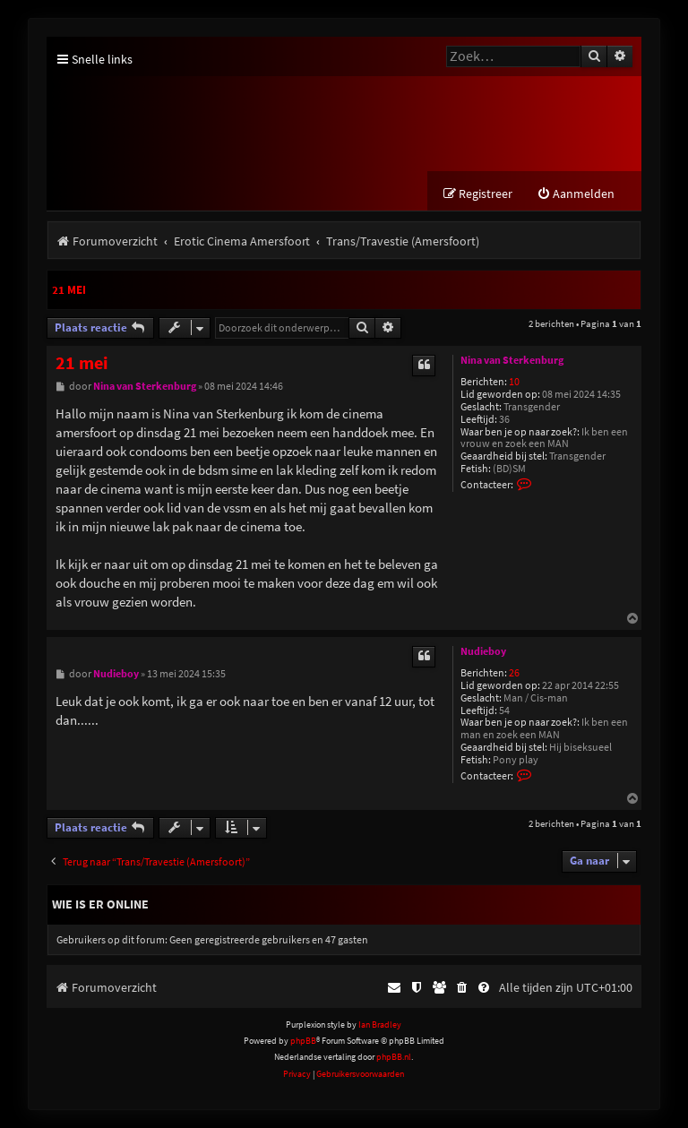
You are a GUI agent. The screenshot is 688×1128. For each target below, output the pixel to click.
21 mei (69, 289)
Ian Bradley (379, 1024)
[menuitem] (576, 194)
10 (514, 382)
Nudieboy (483, 651)
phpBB (303, 1040)
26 (514, 673)
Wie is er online (100, 904)
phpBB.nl (393, 1057)
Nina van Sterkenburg (511, 360)
